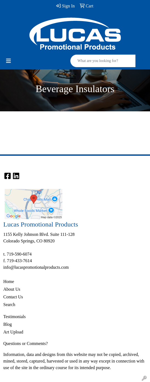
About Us (11, 289)
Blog (7, 324)
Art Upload (13, 332)
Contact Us (13, 297)
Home (8, 281)
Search (9, 304)
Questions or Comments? (25, 343)
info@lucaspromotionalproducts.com (36, 267)
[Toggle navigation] (8, 61)
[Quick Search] (103, 61)
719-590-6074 (19, 254)
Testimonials (14, 316)
